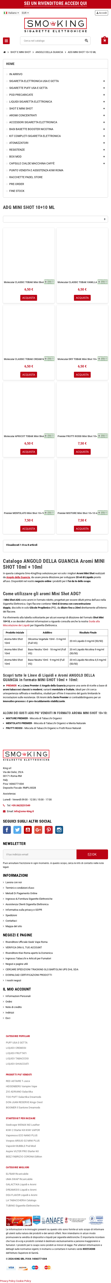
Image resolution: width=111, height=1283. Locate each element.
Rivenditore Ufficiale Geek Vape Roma (27, 941)
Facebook (7, 830)
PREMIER (11, 685)
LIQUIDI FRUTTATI (16, 1053)
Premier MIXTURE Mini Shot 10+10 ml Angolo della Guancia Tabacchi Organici (82, 513)
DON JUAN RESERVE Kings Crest (24, 1102)
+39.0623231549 (20, 805)
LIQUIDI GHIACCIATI (17, 1063)
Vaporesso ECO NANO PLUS (21, 1135)
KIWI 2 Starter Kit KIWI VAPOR (23, 1130)
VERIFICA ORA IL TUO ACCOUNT (24, 947)
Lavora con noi (14, 882)
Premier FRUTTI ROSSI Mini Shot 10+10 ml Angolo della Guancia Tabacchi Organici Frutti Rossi (82, 436)
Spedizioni (11, 915)
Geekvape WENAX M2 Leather (23, 1124)
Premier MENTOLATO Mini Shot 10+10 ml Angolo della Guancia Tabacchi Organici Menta (29, 513)
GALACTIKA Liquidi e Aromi (21, 1184)
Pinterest (49, 830)
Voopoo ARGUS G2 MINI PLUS (23, 1140)
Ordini (9, 1001)
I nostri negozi (13, 980)
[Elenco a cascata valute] (25, 12)
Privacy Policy (7, 1280)
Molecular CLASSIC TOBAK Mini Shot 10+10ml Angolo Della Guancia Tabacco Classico (29, 282)
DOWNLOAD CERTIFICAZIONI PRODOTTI (29, 974)
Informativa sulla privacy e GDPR (24, 909)
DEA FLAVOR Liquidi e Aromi (21, 1195)
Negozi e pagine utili (17, 963)
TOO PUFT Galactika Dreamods (23, 1096)
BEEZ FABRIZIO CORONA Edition (24, 1156)
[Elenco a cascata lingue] (11, 12)
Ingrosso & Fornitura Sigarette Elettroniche (29, 898)
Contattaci (11, 920)
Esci (8, 1018)
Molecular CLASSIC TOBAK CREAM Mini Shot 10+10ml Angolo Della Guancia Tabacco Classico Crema (29, 359)
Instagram (59, 830)
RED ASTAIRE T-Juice (18, 1081)
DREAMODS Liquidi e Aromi (21, 1189)
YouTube (28, 830)
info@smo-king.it (24, 811)
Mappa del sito (14, 926)
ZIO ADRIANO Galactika (19, 1091)
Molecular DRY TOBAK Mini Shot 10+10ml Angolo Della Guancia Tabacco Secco (82, 359)
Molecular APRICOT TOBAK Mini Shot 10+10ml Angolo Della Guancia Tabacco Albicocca (29, 436)
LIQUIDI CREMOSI (16, 1047)
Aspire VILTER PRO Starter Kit (22, 1151)
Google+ (38, 830)
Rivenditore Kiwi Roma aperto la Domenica (29, 952)
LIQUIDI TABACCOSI (17, 1058)
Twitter (17, 830)
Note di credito (14, 1007)
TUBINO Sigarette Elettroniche (22, 1205)
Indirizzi (10, 1012)
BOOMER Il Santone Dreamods (23, 1107)
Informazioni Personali (18, 996)
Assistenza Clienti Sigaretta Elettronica (27, 904)
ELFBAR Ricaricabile (17, 1173)
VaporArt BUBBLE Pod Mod (21, 1145)
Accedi (101, 12)
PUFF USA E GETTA (16, 1042)
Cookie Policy (23, 1280)
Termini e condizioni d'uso (20, 887)
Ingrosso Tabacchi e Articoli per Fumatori (28, 958)
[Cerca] (55, 40)
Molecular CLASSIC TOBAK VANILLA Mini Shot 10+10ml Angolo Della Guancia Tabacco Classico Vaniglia (82, 282)
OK (92, 854)
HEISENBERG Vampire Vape (21, 1086)
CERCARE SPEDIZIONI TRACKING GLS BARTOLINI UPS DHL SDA (42, 969)
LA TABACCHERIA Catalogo (21, 1200)
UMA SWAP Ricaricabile (19, 1179)
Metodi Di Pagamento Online (21, 893)
